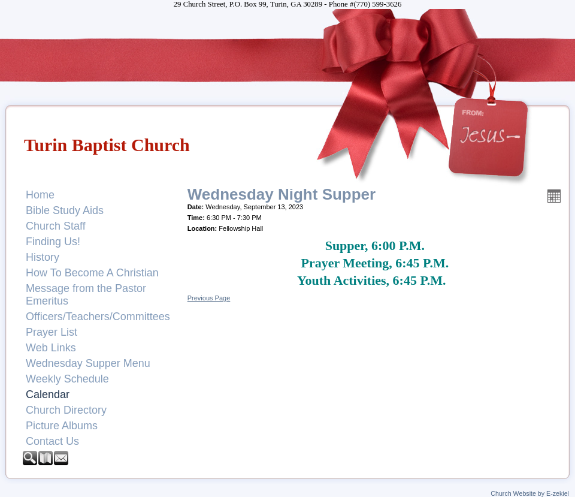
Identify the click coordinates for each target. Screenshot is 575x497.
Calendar (47, 394)
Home (40, 195)
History (42, 257)
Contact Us (52, 441)
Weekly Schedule (67, 379)
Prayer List (51, 332)
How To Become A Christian (92, 273)
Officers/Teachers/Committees (98, 317)
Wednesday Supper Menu (88, 363)
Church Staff (56, 226)
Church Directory (66, 410)
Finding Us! (53, 242)
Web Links (51, 348)
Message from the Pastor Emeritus (86, 294)
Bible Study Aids (65, 210)
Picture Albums (62, 426)
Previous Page (209, 298)
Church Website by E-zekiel (530, 493)
